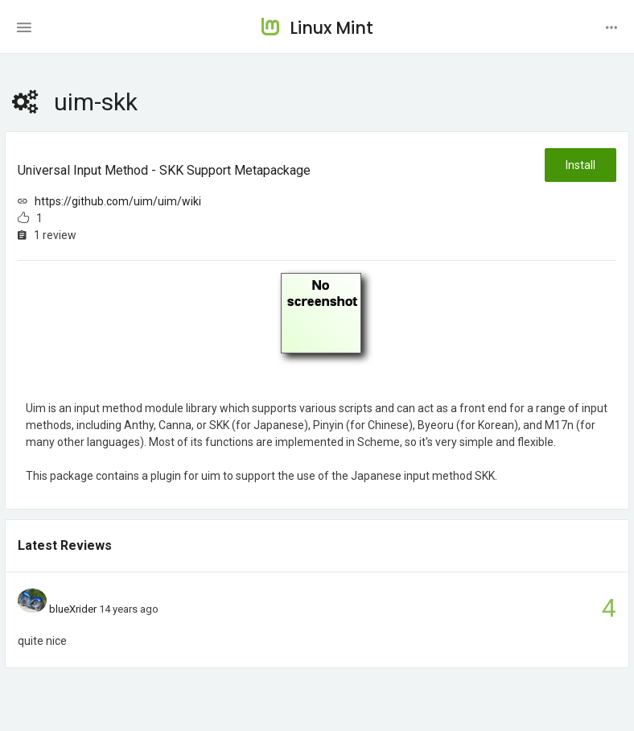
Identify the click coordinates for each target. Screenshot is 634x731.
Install (580, 165)
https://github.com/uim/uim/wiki (118, 201)
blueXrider (73, 609)
